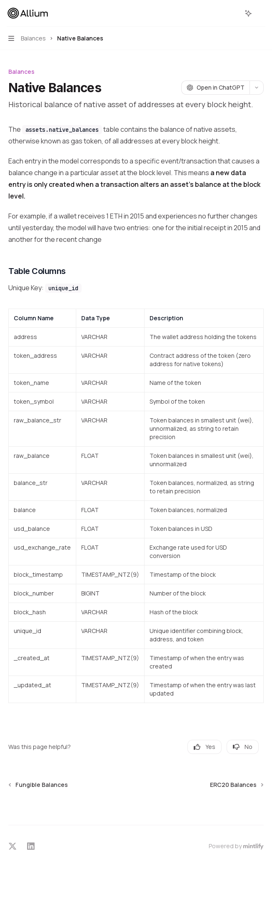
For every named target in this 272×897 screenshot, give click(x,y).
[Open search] (233, 13)
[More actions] (261, 13)
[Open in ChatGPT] (215, 87)
